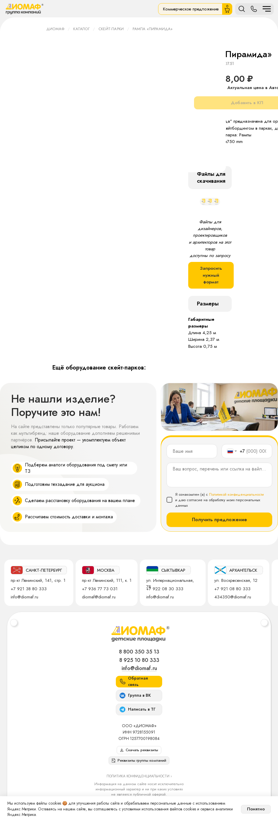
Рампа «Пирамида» (153, 29)
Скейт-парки (111, 29)
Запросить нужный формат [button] (211, 275)
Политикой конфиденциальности (236, 494)
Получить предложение (219, 519)
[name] (192, 451)
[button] (139, 760)
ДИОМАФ (55, 29)
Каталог (81, 29)
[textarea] (219, 475)
